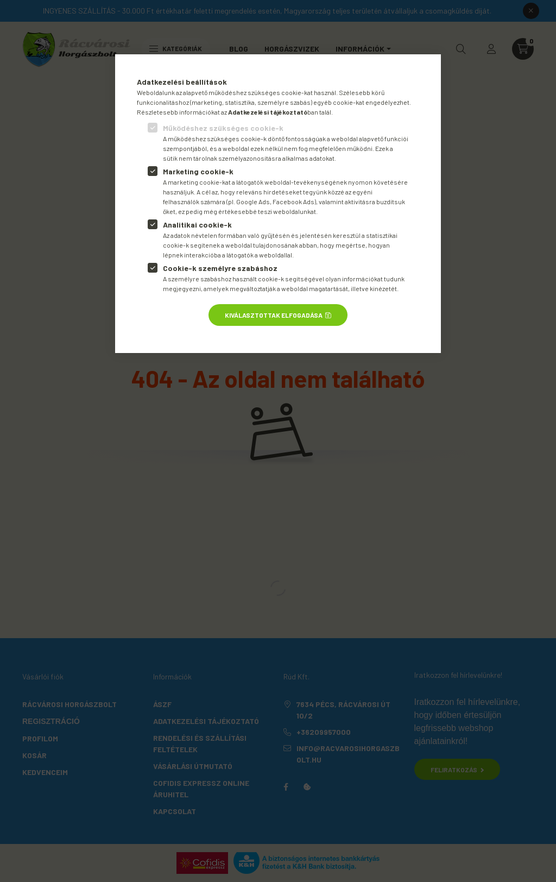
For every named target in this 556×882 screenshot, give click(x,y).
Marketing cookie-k (198, 171)
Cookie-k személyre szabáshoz (220, 268)
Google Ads (253, 201)
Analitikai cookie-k (197, 224)
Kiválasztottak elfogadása (274, 315)
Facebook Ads (293, 201)
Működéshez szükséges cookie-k (223, 128)
